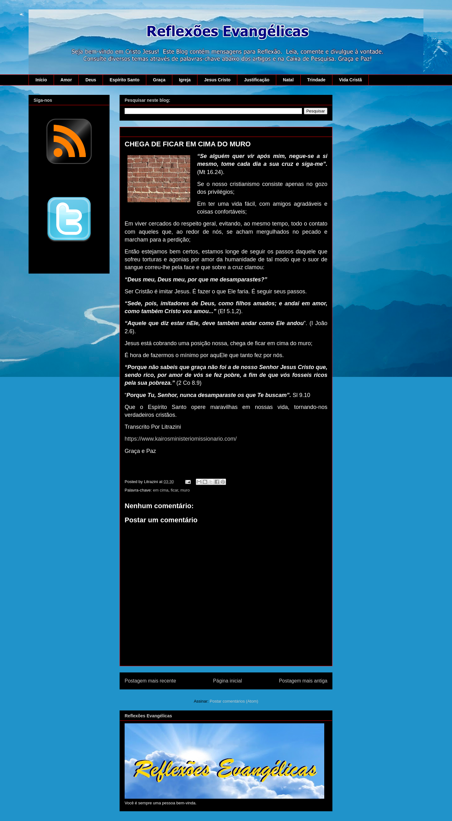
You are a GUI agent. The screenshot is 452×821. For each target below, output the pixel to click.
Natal (288, 79)
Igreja (185, 79)
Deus (90, 79)
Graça (159, 79)
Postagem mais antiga (303, 680)
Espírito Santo (124, 79)
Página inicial (227, 680)
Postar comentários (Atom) (234, 701)
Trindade (316, 79)
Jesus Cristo (217, 79)
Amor (66, 79)
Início (41, 79)
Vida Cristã (350, 79)
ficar (174, 490)
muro (185, 490)
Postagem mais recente (150, 680)
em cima (160, 490)
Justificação (256, 79)
